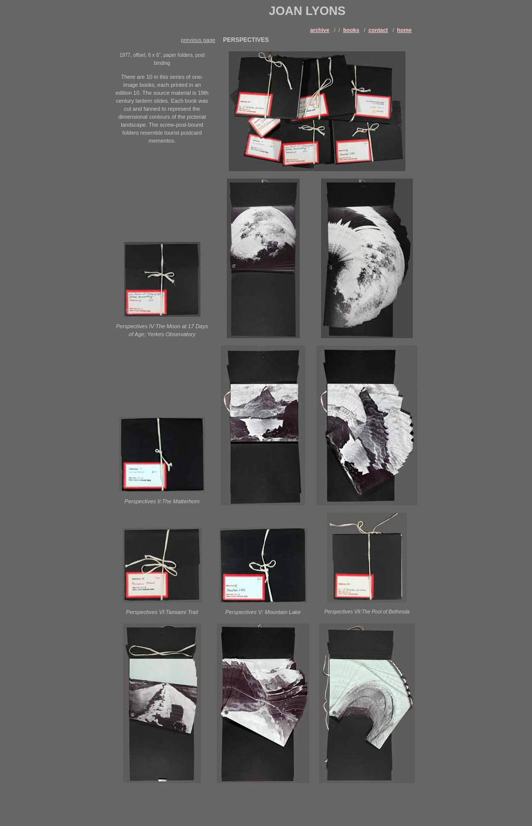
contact (378, 30)
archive (320, 30)
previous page (198, 40)
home (404, 30)
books (351, 30)
